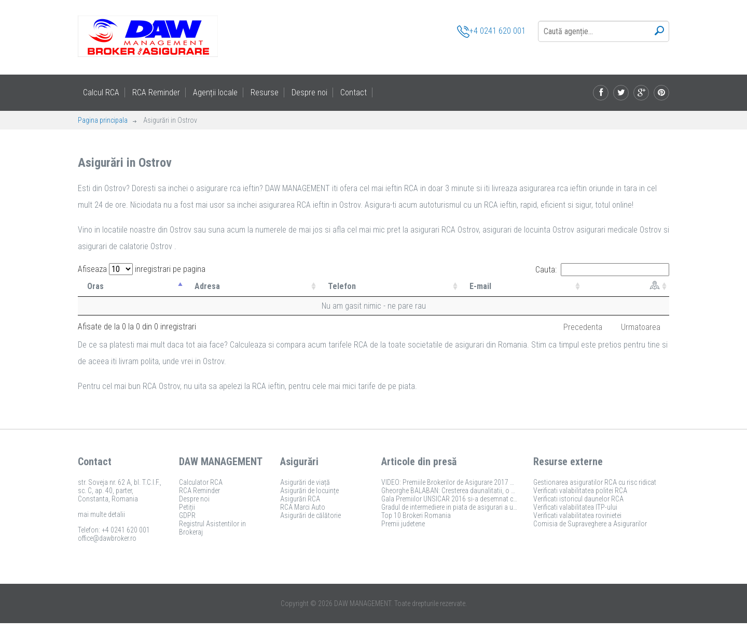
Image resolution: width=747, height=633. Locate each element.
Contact (353, 92)
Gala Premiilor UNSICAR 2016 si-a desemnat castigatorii (462, 499)
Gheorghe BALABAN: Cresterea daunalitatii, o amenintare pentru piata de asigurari (497, 490)
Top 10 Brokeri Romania (416, 515)
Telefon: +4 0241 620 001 (114, 530)
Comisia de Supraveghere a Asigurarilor (590, 524)
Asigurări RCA (300, 499)
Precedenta (582, 327)
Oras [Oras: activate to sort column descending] (95, 286)
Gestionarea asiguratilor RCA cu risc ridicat (594, 482)
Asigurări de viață (305, 482)
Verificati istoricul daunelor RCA (578, 499)
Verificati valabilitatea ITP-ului (575, 507)
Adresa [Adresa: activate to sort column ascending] (207, 286)
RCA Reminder (156, 92)
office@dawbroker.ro (107, 538)
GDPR (187, 515)
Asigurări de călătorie (310, 515)
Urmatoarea (640, 327)
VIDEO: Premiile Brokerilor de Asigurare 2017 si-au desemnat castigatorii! (485, 482)
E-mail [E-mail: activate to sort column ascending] (480, 286)
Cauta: (602, 270)
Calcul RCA (101, 92)
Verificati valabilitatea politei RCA (580, 490)
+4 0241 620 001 (491, 31)
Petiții (187, 507)
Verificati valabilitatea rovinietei (577, 515)
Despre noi (309, 92)
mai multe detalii (101, 514)
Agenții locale (215, 92)
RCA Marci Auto (302, 507)
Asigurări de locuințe (309, 490)
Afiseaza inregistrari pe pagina (141, 269)
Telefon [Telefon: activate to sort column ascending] (342, 286)
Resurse (265, 92)
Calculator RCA (201, 482)
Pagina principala (103, 120)
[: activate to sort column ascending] (626, 286)
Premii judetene (403, 524)
